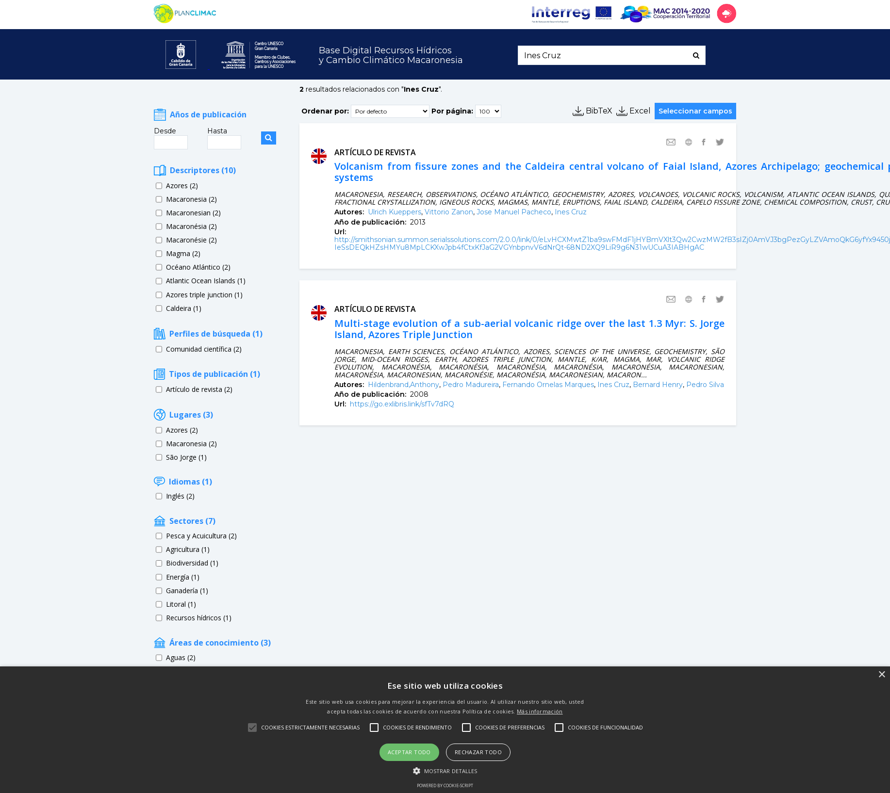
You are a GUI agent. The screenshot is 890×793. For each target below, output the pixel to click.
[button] (445, 770)
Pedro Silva (705, 384)
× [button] (881, 675)
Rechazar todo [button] (478, 752)
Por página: (452, 110)
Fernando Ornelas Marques (548, 384)
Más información (540, 711)
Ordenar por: (325, 110)
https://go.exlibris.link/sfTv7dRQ (402, 404)
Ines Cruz (571, 212)
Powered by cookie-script (445, 785)
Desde (165, 131)
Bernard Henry (658, 384)
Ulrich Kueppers (394, 212)
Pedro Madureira (471, 384)
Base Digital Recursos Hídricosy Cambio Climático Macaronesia (391, 55)
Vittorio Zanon (449, 212)
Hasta (217, 131)
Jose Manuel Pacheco (514, 212)
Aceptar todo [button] (409, 752)
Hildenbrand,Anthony (403, 384)
